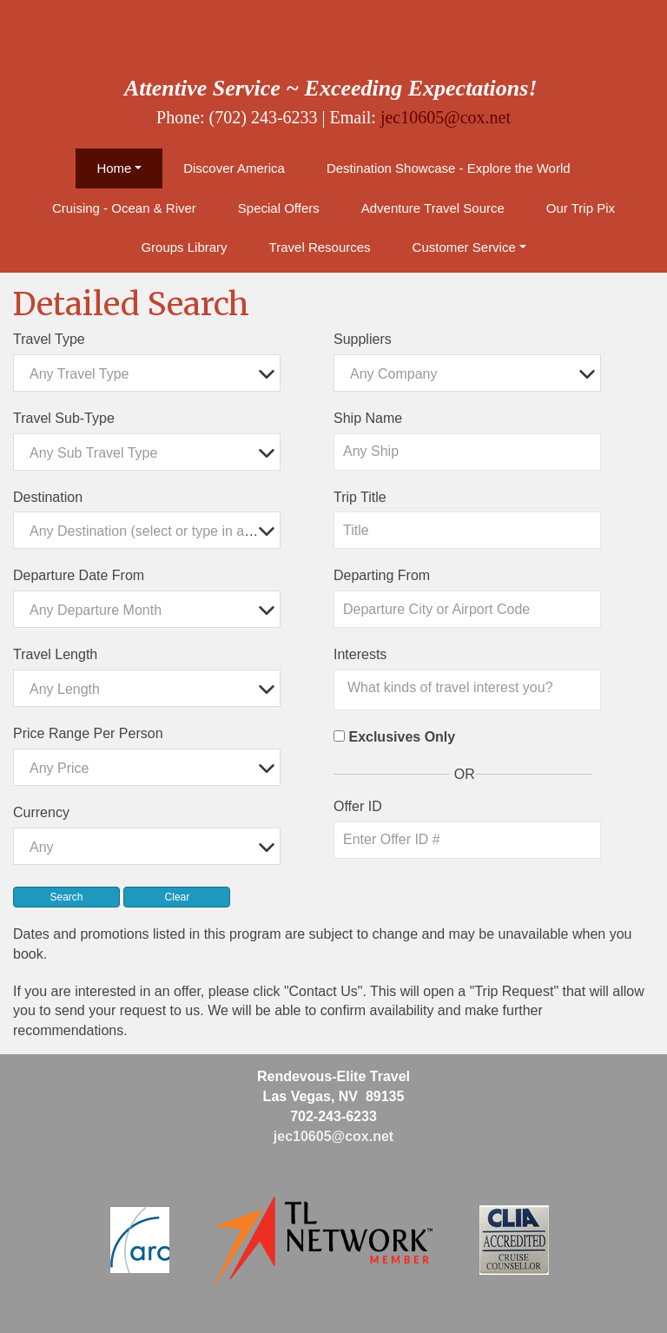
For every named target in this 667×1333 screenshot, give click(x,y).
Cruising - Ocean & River (124, 208)
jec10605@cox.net (445, 117)
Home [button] (113, 168)
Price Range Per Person (88, 733)
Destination (48, 497)
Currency (41, 812)
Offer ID (358, 806)
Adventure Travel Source (433, 208)
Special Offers (279, 208)
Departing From (382, 575)
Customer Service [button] (464, 247)
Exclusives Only (401, 736)
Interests (360, 654)
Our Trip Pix (580, 208)
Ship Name (368, 418)
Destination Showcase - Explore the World (449, 168)
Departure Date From (78, 575)
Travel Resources (320, 247)
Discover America (234, 168)
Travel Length (55, 654)
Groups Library (184, 247)
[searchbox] (471, 688)
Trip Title (360, 497)
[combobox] (147, 373)
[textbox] (151, 374)
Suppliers (363, 339)
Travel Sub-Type (64, 418)
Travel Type (49, 339)
